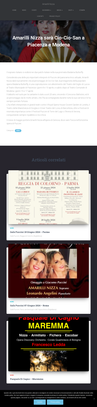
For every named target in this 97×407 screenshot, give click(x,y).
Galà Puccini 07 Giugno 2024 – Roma (29, 305)
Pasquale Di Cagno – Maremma (26, 379)
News (24, 10)
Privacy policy (55, 402)
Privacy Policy (54, 16)
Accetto (39, 402)
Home (14, 10)
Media (60, 10)
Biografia (46, 10)
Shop (71, 10)
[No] (94, 398)
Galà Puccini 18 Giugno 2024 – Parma (30, 232)
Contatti (40, 16)
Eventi (34, 10)
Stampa (82, 10)
